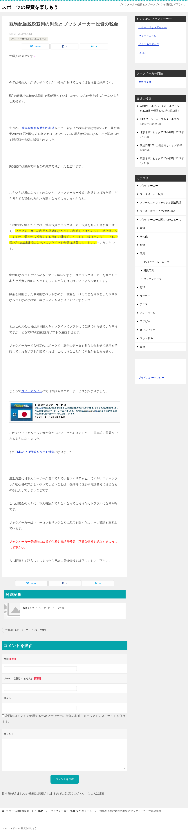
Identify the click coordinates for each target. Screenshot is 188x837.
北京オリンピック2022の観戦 (157, 132)
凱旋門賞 (149, 270)
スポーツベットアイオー (152, 27)
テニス (144, 304)
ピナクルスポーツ (148, 44)
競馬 (142, 253)
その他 (144, 236)
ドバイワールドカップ (156, 262)
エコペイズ (144, 81)
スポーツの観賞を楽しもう (35, 6)
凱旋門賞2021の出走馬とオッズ (158, 145)
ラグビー (145, 321)
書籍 (142, 228)
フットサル (146, 338)
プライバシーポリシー (151, 377)
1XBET (142, 52)
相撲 (142, 244)
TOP (24, 810)
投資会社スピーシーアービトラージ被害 (43, 608)
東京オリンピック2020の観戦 (157, 158)
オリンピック (147, 329)
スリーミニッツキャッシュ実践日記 (160, 202)
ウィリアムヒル (31, 391)
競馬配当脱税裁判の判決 (38, 128)
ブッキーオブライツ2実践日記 (157, 210)
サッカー (145, 295)
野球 (142, 287)
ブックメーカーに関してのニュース (28, 38)
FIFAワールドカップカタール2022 (159, 119)
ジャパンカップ (153, 278)
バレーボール (147, 312)
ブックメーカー (149, 185)
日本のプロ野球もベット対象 (34, 452)
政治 (142, 346)
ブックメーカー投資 (151, 194)
